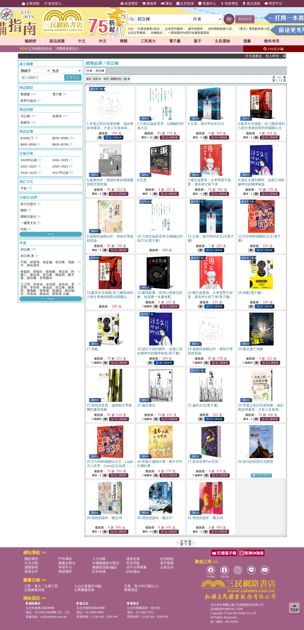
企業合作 (167, 567)
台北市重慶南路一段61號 (143, 608)
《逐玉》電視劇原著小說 (253, 28)
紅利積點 (167, 559)
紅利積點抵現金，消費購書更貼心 (49, 48)
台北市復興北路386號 (40, 608)
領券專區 (229, 3)
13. (110, 297)
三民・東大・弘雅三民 (41, 586)
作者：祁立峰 (95, 70)
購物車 (149, 3)
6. (142, 180)
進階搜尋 (245, 19)
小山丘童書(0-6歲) (88, 586)
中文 (82, 41)
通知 (166, 3)
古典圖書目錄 (84, 590)
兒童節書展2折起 (148, 28)
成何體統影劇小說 (220, 28)
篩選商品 (73, 77)
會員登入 (52, 3)
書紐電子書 (96, 89)
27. (203, 461)
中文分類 (31, 563)
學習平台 (273, 3)
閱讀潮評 (65, 571)
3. (206, 123)
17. (92, 349)
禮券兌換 (133, 559)
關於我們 (31, 559)
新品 (57, 41)
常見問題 (133, 563)
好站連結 (133, 571)
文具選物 (222, 41)
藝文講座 (251, 3)
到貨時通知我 (261, 475)
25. (110, 466)
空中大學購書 (136, 567)
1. (110, 128)
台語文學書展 (136, 32)
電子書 (174, 41)
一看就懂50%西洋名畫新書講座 (188, 32)
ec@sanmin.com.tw (53, 616)
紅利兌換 (185, 3)
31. (205, 518)
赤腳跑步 (157, 32)
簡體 (123, 41)
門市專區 (65, 559)
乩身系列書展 (174, 28)
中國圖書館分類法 (105, 563)
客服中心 (207, 3)
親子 (197, 41)
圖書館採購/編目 (104, 567)
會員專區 (129, 3)
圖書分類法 (66, 563)
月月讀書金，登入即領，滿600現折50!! (272, 56)
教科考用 (271, 41)
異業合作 (31, 571)
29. (104, 518)
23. (203, 405)
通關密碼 (31, 567)
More (50, 234)
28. (255, 461)
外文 (102, 41)
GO (229, 19)
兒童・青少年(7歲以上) (141, 586)
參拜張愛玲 (195, 28)
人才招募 (99, 559)
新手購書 (167, 563)
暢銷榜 (30, 41)
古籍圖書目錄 (34, 590)
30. (155, 518)
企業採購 (30, 3)
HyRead (145, 201)
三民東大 (148, 41)
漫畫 (247, 41)
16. (250, 292)
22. (146, 405)
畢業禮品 (131, 590)
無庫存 (147, 306)
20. (250, 349)
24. (260, 409)
